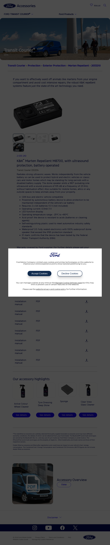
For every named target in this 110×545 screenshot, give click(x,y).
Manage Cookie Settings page (68, 283)
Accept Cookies (39, 273)
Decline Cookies (69, 273)
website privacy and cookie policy (51, 289)
